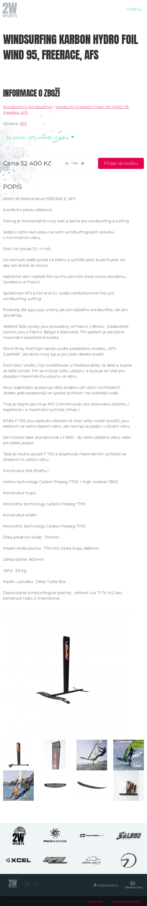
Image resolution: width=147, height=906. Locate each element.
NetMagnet (94, 901)
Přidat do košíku (121, 163)
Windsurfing (15, 107)
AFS (23, 123)
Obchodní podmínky (126, 901)
